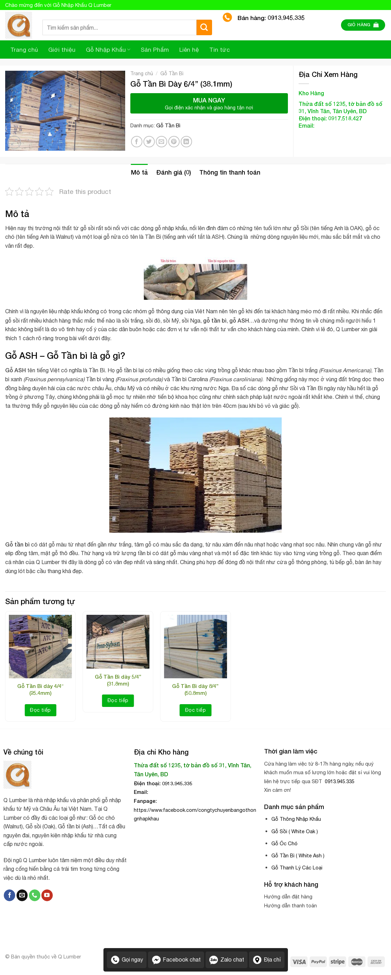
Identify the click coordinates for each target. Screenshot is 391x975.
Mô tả (139, 172)
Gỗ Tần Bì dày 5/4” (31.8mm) (118, 680)
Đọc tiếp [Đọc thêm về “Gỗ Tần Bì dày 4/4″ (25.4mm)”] (40, 710)
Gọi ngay (126, 960)
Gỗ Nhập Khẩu (108, 49)
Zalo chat (226, 960)
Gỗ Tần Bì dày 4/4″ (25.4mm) (40, 689)
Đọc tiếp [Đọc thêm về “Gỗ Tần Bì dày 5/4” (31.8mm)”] (118, 700)
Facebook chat (176, 960)
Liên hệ (189, 49)
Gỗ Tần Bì (171, 73)
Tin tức (219, 49)
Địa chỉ (266, 960)
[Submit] (204, 27)
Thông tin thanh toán (229, 172)
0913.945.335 (338, 781)
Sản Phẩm (155, 49)
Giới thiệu (62, 49)
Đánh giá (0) (173, 172)
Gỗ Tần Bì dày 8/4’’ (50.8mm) (195, 689)
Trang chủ (24, 49)
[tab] (139, 172)
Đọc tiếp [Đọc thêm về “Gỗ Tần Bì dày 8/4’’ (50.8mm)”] (195, 710)
